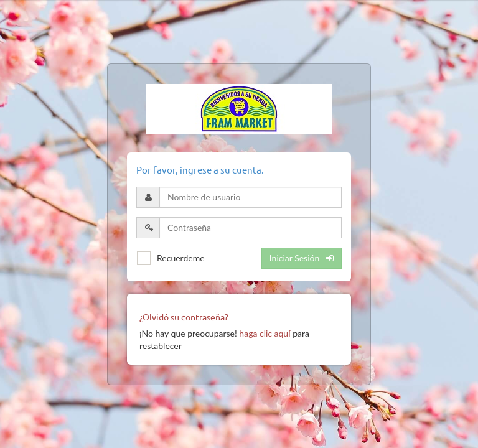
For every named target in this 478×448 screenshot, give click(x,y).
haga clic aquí (264, 333)
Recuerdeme (181, 258)
